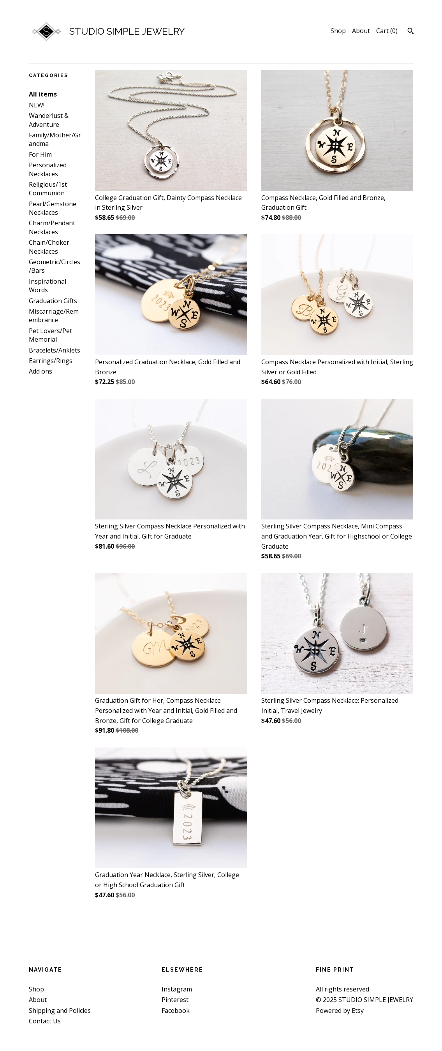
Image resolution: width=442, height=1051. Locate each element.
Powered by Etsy (340, 1010)
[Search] (411, 32)
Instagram (177, 989)
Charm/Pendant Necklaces (52, 227)
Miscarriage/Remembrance (54, 315)
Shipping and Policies (60, 1010)
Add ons (40, 371)
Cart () (387, 30)
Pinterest (175, 999)
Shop (338, 30)
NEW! (36, 105)
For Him (40, 154)
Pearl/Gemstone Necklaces (52, 208)
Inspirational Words (47, 285)
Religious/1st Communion (48, 188)
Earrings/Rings (50, 360)
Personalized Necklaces (48, 169)
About (361, 30)
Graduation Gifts (53, 301)
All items (43, 94)
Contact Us (45, 1021)
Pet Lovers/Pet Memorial (50, 335)
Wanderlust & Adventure (49, 119)
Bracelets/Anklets (54, 350)
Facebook (176, 1010)
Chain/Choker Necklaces (49, 246)
